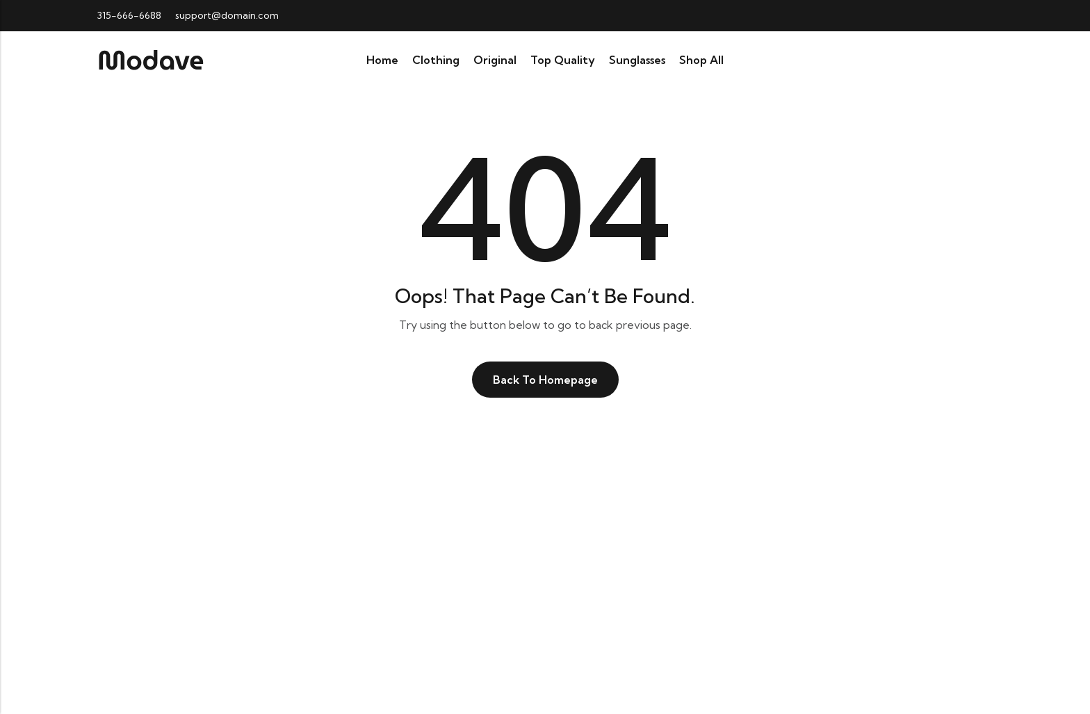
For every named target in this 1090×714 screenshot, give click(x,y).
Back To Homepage (545, 380)
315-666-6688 (129, 15)
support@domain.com (227, 15)
